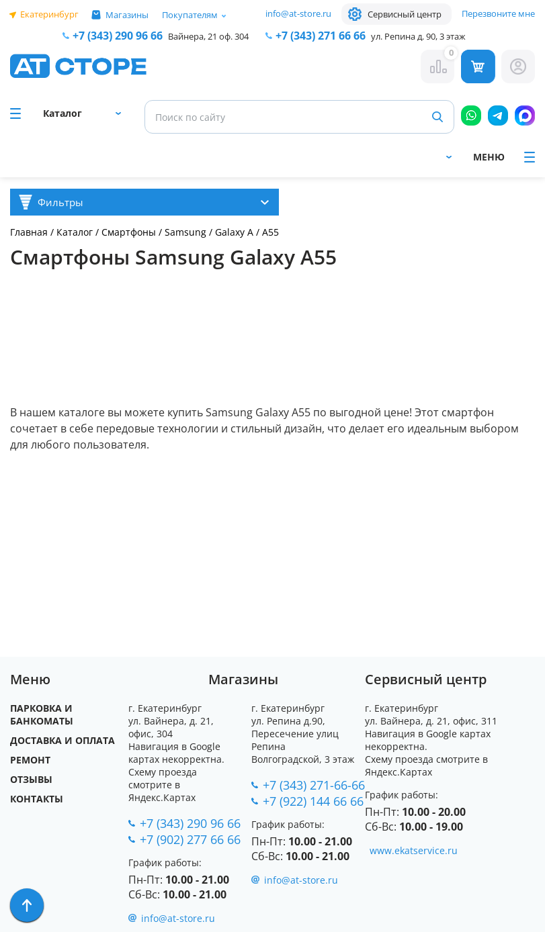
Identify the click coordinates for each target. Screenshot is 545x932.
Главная (29, 232)
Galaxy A (234, 232)
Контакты (36, 798)
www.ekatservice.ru (414, 850)
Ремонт (30, 759)
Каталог (74, 232)
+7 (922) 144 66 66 (313, 801)
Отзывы (31, 779)
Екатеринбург (49, 14)
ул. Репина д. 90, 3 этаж (418, 36)
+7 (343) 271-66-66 (314, 785)
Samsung (185, 232)
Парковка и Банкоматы (41, 714)
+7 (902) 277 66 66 (190, 839)
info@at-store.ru (298, 13)
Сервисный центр (405, 14)
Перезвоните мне (498, 13)
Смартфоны (130, 232)
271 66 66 (321, 35)
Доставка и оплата (62, 740)
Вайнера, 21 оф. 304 (208, 36)
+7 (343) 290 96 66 (118, 35)
